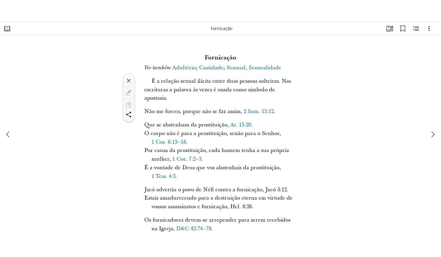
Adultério (184, 67)
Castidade (211, 67)
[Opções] (429, 28)
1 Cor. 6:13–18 (168, 142)
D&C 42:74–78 (193, 228)
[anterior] (8, 134)
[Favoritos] (403, 28)
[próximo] (433, 134)
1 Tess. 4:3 (163, 176)
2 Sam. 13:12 (259, 111)
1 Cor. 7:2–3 (187, 159)
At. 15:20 (240, 124)
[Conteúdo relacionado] (416, 28)
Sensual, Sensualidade (254, 67)
